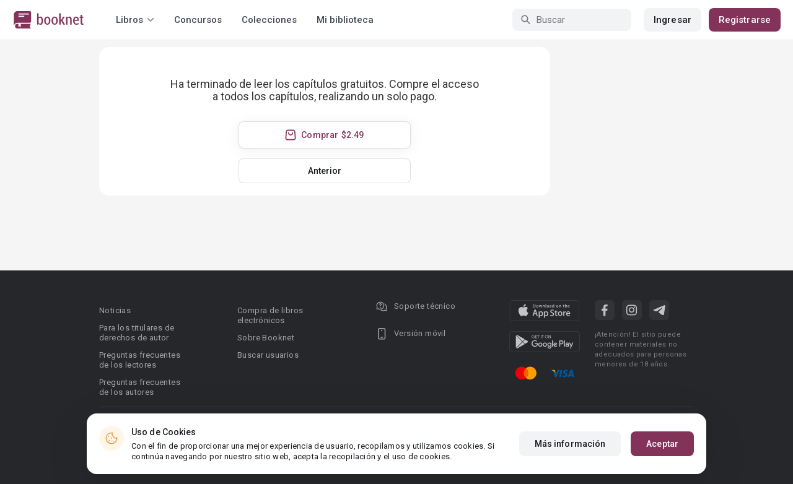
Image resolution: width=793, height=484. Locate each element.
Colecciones (269, 19)
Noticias (115, 310)
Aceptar (662, 444)
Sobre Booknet (265, 337)
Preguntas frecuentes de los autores (139, 387)
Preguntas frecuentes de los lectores (139, 359)
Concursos (198, 19)
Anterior (325, 171)
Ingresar (672, 19)
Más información (570, 444)
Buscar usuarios (268, 355)
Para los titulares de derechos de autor (136, 332)
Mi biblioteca (345, 19)
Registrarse (745, 19)
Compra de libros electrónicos (270, 315)
